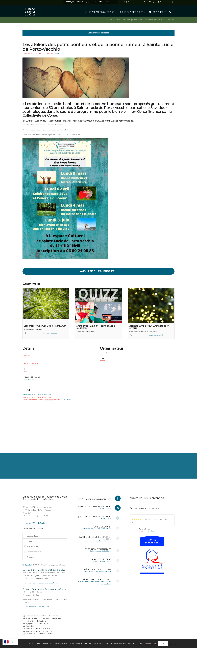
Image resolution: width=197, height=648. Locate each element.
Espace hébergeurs (150, 2)
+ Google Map (67, 399)
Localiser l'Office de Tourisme (36, 523)
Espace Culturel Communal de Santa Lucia (36, 394)
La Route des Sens (101, 559)
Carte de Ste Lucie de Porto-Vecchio (95, 538)
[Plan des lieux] (98, 422)
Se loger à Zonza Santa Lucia (94, 506)
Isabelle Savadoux (106, 353)
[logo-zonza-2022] (29, 11)
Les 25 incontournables (97, 549)
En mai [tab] (28, 541)
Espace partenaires (134, 2)
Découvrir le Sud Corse (97, 569)
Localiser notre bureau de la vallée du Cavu (41, 583)
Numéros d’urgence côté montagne (39, 631)
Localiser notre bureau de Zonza (37, 606)
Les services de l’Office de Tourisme (39, 634)
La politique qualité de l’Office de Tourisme (42, 616)
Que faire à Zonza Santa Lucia (94, 517)
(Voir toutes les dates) (50, 333)
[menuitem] (123, 2)
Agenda (25, 380)
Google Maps (149, 531)
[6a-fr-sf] (152, 555)
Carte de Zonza (102, 527)
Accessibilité (30, 626)
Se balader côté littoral (97, 579)
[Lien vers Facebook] (169, 2)
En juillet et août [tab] (31, 546)
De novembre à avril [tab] (33, 536)
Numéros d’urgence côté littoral (38, 628)
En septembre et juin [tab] (33, 552)
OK (163, 643)
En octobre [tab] (29, 557)
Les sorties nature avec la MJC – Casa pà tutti (45, 326)
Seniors (31, 380)
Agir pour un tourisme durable (37, 623)
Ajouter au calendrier (97, 271)
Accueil (122, 2)
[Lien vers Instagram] (173, 2)
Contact (163, 2)
